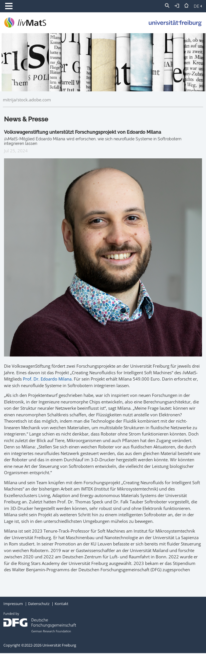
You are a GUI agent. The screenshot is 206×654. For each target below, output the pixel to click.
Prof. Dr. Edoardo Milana (47, 379)
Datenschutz (38, 603)
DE (198, 6)
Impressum (13, 603)
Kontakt (61, 603)
